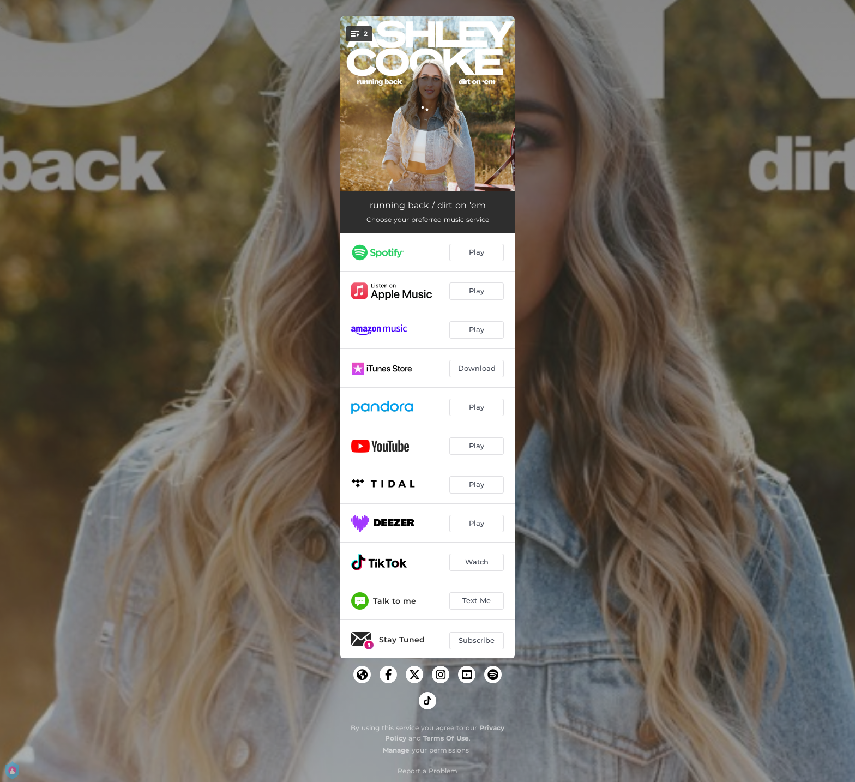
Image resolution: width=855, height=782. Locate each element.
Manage (396, 750)
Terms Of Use (446, 738)
